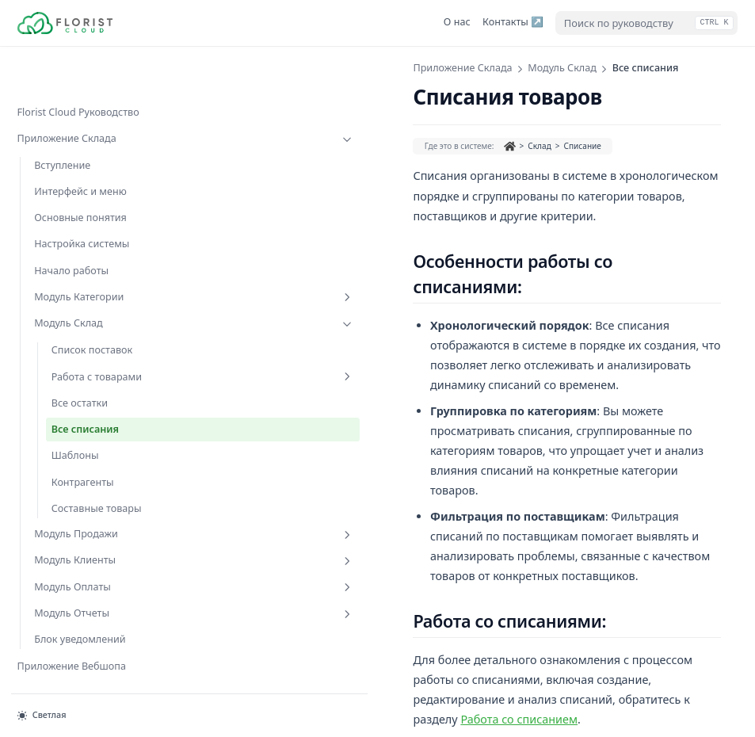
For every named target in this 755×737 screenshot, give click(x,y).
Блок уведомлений (79, 610)
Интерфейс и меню (80, 147)
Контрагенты (82, 452)
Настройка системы (81, 200)
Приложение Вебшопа (71, 636)
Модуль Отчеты (96, 584)
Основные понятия (80, 173)
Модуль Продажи (96, 505)
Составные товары (96, 478)
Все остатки (79, 373)
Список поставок (92, 305)
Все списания (85, 399)
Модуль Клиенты (96, 532)
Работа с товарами (104, 339)
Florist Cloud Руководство (78, 67)
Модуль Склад (96, 280)
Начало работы (71, 226)
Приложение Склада (87, 95)
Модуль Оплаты (96, 558)
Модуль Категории (96, 253)
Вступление (62, 121)
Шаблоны (75, 426)
